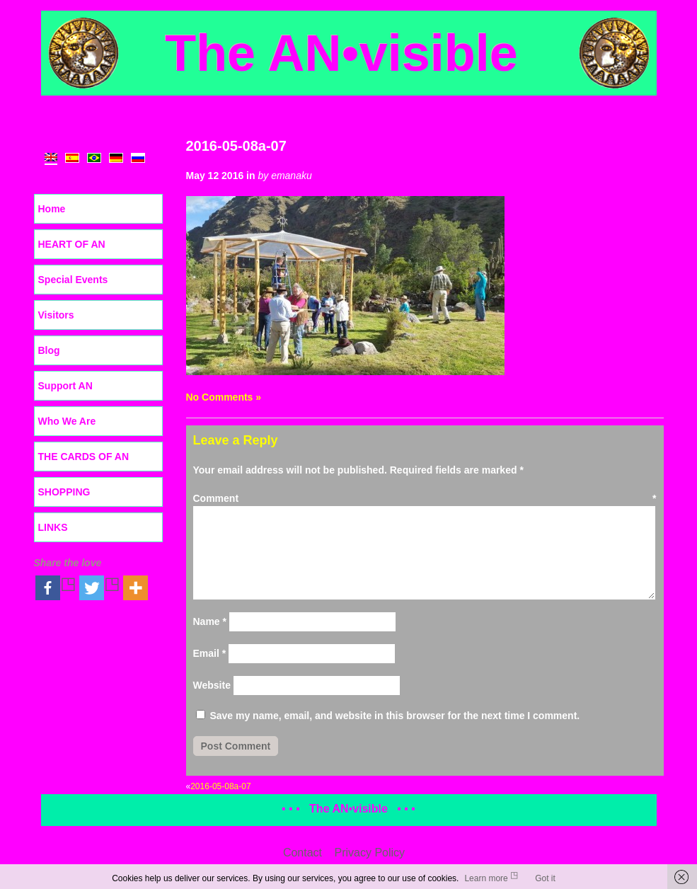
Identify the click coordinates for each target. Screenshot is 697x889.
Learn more (485, 878)
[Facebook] (55, 587)
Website (212, 685)
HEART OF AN (71, 244)
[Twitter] (99, 587)
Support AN (65, 385)
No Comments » (224, 397)
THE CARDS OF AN (83, 456)
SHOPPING (64, 492)
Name (209, 621)
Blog (49, 350)
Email (209, 653)
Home (52, 208)
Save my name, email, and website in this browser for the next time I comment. (394, 715)
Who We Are (67, 421)
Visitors (56, 315)
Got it (545, 878)
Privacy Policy (370, 853)
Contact (302, 853)
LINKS (53, 527)
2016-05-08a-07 (236, 146)
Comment (425, 498)
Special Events (73, 279)
